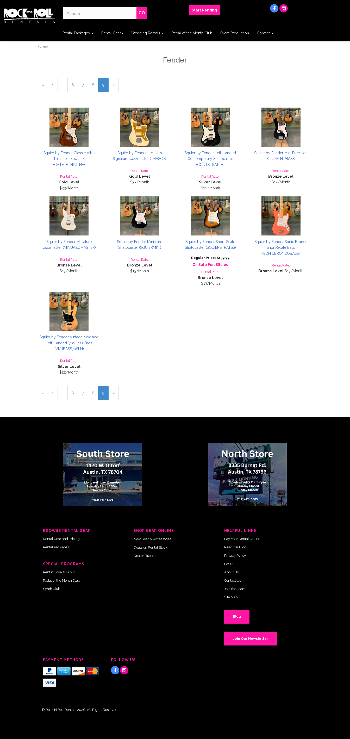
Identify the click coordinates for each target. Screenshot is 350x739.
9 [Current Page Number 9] (105, 87)
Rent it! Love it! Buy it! (59, 572)
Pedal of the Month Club (192, 33)
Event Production (234, 33)
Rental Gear (112, 33)
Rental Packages (78, 33)
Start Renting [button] (204, 10)
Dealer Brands (145, 556)
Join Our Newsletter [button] (250, 639)
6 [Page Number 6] (75, 84)
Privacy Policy (235, 555)
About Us (231, 572)
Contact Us (232, 580)
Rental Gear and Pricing (61, 539)
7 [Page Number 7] (85, 84)
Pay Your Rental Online (242, 539)
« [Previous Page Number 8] (45, 87)
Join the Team (235, 589)
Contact (265, 33)
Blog (237, 616)
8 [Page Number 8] (95, 84)
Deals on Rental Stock (150, 547)
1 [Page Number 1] (55, 84)
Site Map (231, 597)
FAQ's (228, 564)
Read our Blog (235, 547)
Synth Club (51, 589)
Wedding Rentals (147, 33)
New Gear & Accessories (152, 539)
